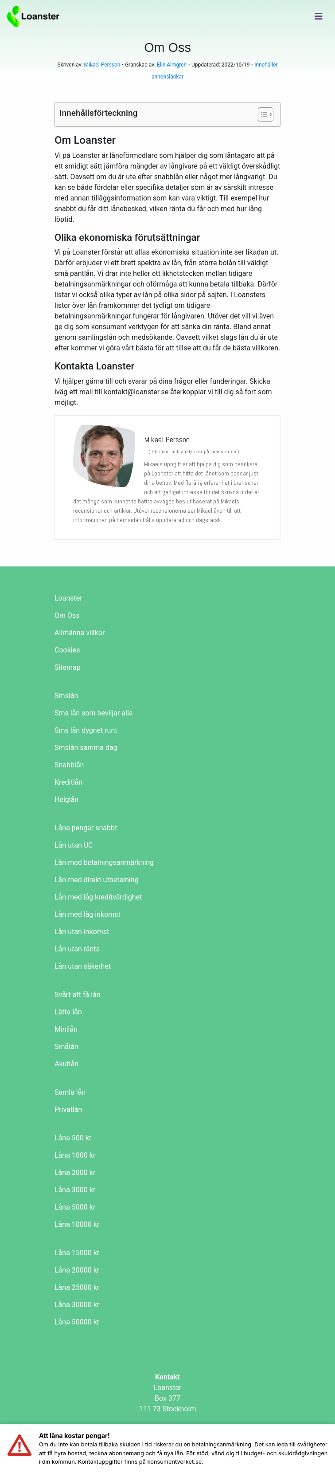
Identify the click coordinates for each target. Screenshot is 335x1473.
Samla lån (70, 1092)
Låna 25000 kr (77, 1287)
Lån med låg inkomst (88, 914)
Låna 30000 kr (77, 1304)
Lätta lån (68, 1012)
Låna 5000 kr (75, 1207)
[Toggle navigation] (318, 16)
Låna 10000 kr (77, 1224)
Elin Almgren (172, 65)
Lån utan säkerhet (83, 966)
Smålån (66, 1046)
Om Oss (67, 615)
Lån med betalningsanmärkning (104, 862)
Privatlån (68, 1109)
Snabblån (69, 765)
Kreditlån (68, 782)
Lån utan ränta (77, 949)
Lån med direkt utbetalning (97, 880)
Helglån (66, 799)
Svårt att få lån (78, 994)
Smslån (66, 695)
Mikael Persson (102, 65)
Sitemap (68, 667)
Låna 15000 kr (77, 1253)
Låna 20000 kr (77, 1270)
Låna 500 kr (73, 1138)
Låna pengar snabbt (86, 828)
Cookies (67, 650)
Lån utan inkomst (82, 931)
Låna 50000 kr (77, 1322)
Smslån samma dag (86, 747)
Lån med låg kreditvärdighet (98, 897)
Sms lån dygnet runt (86, 730)
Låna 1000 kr (75, 1155)
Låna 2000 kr (75, 1172)
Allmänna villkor (80, 632)
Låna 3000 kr (75, 1190)
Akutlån (66, 1064)
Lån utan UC (74, 845)
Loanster (68, 598)
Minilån (66, 1029)
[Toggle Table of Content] (261, 114)
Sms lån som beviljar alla (94, 713)
